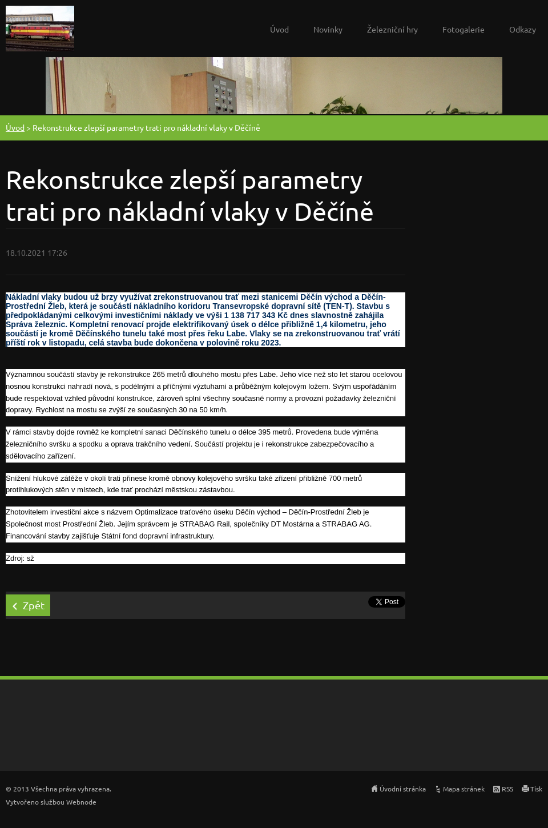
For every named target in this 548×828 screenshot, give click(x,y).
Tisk (536, 788)
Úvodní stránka (403, 788)
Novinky (327, 29)
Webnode (81, 801)
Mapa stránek (464, 788)
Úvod (279, 29)
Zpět (34, 605)
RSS (507, 788)
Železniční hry (392, 29)
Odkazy (522, 29)
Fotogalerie (463, 29)
